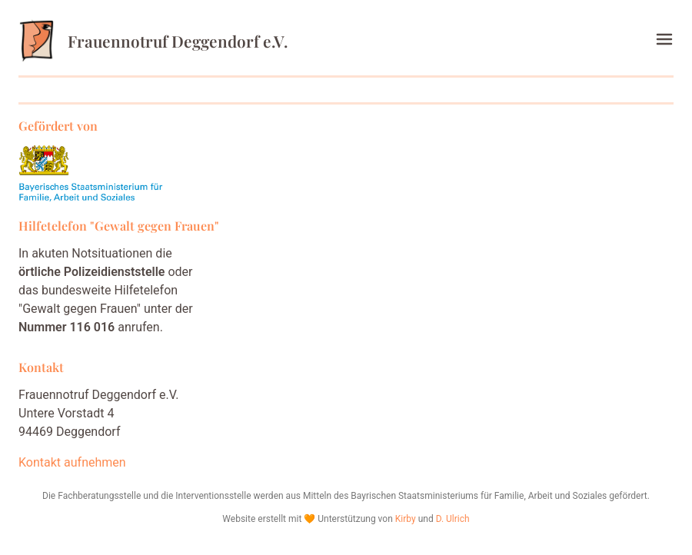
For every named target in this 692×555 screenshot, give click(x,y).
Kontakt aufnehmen (72, 462)
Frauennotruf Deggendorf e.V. (153, 40)
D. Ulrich (453, 518)
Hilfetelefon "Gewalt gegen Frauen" (118, 226)
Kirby (405, 518)
